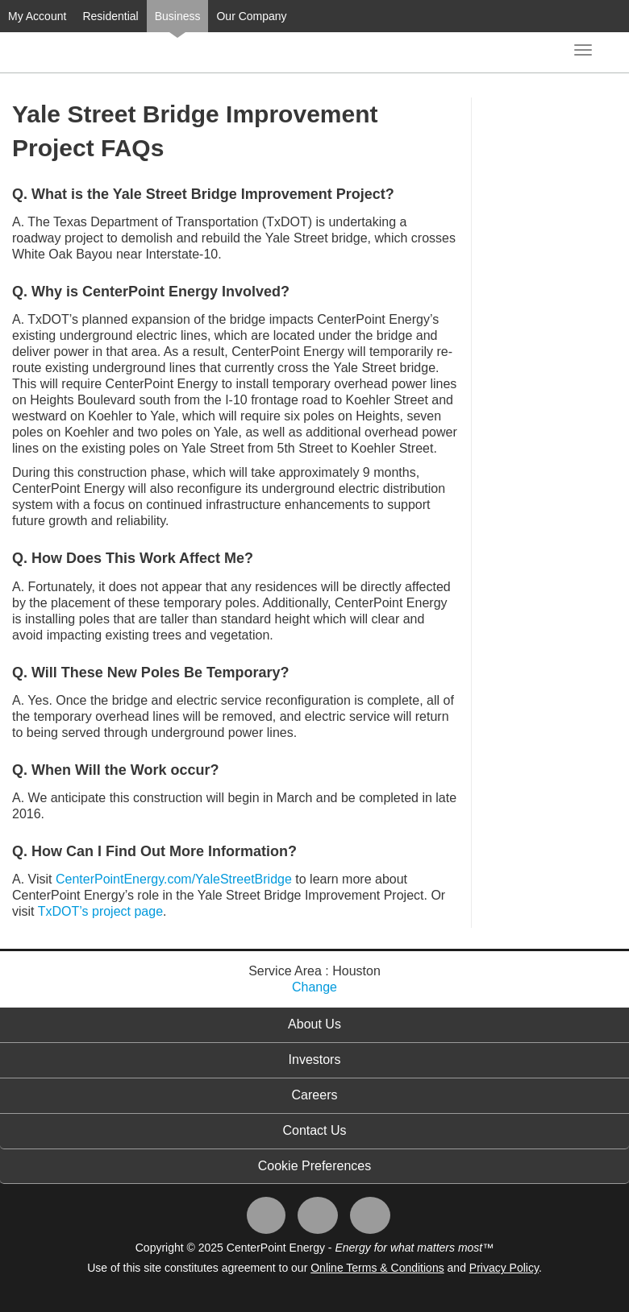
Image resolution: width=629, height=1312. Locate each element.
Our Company (251, 16)
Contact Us (314, 1130)
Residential (110, 16)
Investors (315, 1059)
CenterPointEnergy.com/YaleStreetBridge (174, 879)
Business (178, 16)
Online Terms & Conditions (377, 1267)
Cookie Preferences (315, 1166)
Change (314, 987)
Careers (315, 1095)
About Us (314, 1024)
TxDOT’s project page (100, 911)
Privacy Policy (504, 1267)
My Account (37, 16)
